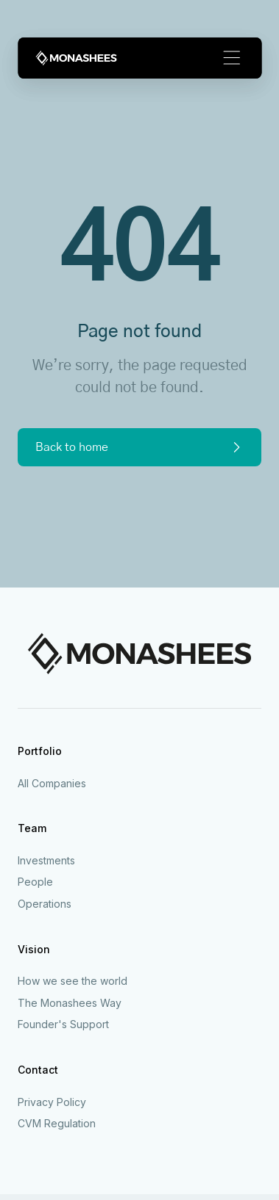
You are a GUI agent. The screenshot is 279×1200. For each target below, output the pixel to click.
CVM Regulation (57, 1123)
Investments (46, 860)
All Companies (52, 783)
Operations (44, 903)
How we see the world (72, 981)
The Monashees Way (69, 1003)
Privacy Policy (52, 1102)
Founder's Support (63, 1024)
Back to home (139, 447)
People (35, 881)
